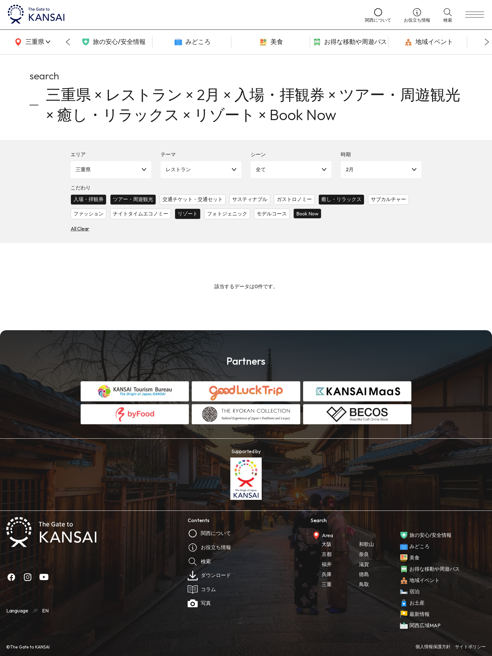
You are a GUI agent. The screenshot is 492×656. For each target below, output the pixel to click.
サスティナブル (249, 199)
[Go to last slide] (68, 42)
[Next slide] (487, 42)
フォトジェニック (227, 213)
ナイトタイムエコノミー (140, 213)
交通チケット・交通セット (193, 199)
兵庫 (327, 574)
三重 (327, 584)
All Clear (80, 228)
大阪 (327, 544)
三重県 (83, 169)
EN (45, 610)
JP (35, 610)
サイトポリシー (470, 646)
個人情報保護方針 (433, 646)
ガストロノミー (294, 199)
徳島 (364, 574)
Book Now (307, 213)
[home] (180, 15)
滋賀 (364, 564)
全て (261, 169)
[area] (31, 42)
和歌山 (366, 544)
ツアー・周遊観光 (133, 199)
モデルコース (272, 213)
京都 (327, 554)
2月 (350, 169)
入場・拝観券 (88, 199)
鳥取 (364, 584)
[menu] (474, 14)
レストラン (178, 169)
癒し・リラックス (341, 199)
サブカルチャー (388, 199)
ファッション (88, 213)
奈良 (364, 554)
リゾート (188, 213)
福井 (327, 564)
